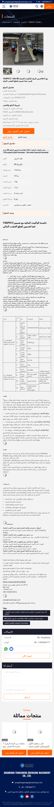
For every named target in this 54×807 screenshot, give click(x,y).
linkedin (22, 796)
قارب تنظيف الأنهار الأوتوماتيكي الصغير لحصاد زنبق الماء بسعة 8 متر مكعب (38, 745)
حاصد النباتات (6, 22)
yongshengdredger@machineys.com (17, 2)
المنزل (23, 22)
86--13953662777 (44, 2)
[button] (42, 72)
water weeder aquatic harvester (16, 623)
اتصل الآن (27, 656)
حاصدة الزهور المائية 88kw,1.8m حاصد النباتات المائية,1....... (25, 618)
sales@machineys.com (11, 600)
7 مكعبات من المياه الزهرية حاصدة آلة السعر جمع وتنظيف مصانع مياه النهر (14, 745)
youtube (27, 796)
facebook (32, 796)
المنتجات (15, 22)
